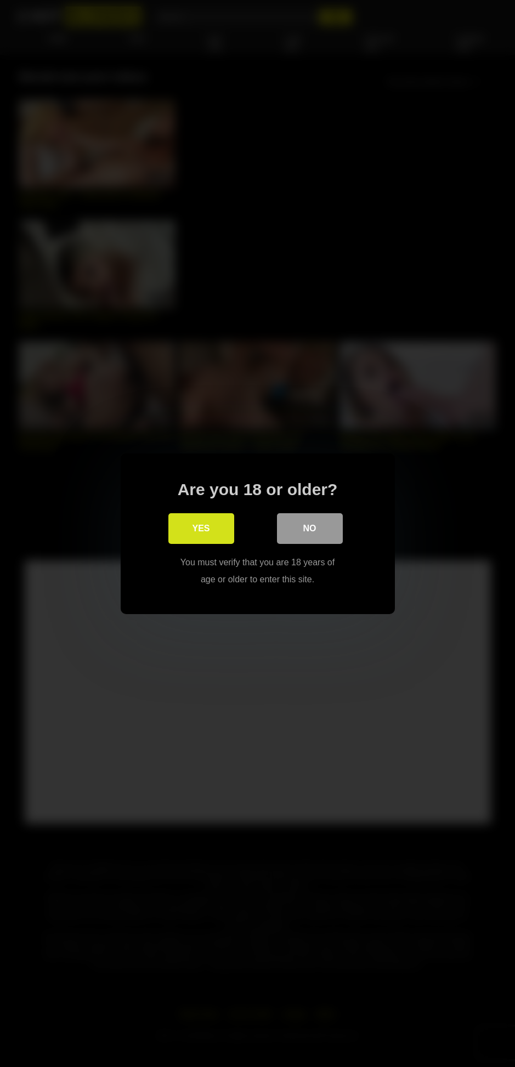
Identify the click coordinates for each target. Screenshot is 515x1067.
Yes (201, 528)
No (309, 528)
